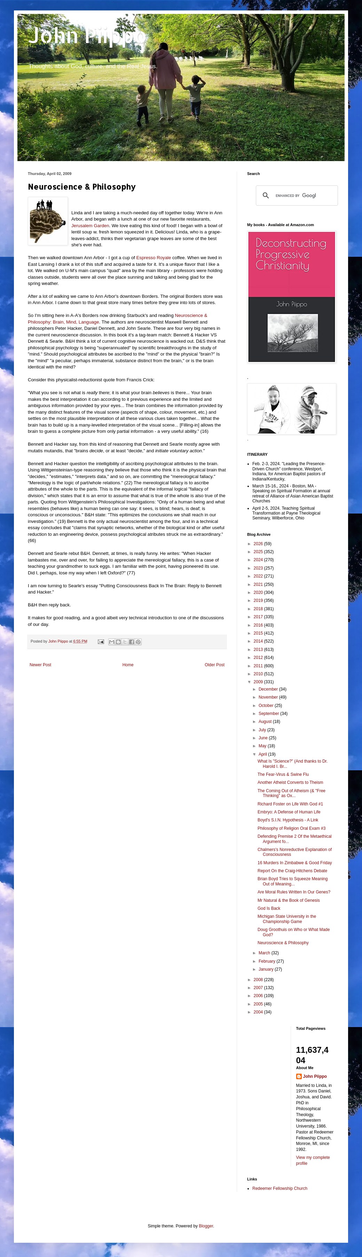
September (269, 713)
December (269, 689)
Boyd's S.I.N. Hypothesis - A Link (288, 820)
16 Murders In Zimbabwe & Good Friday (295, 862)
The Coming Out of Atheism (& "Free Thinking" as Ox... (291, 793)
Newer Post (40, 664)
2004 (259, 1012)
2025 (259, 551)
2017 (259, 616)
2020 (259, 592)
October (267, 705)
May (263, 745)
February (267, 961)
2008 (259, 979)
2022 (259, 576)
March (265, 952)
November (269, 697)
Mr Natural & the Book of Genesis (289, 900)
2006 (259, 995)
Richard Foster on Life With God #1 (290, 804)
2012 (259, 657)
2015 (259, 633)
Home (128, 664)
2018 (259, 608)
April (263, 754)
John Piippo (87, 35)
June (264, 737)
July (263, 729)
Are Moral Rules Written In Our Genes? (294, 892)
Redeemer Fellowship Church (279, 1188)
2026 (259, 543)
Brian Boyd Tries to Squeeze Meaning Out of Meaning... (293, 881)
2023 (259, 568)
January (267, 969)
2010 (259, 673)
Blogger (206, 1226)
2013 (259, 649)
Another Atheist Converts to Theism (290, 782)
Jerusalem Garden (90, 225)
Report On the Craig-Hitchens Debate (292, 870)
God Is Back (269, 908)
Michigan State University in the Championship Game (287, 919)
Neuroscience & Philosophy (283, 942)
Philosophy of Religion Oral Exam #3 (291, 828)
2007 (259, 987)
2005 (259, 1004)
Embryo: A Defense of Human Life (289, 812)
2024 (259, 559)
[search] (296, 195)
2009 (259, 681)
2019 (259, 600)
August (266, 721)
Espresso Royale (154, 257)
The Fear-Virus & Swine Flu (283, 774)
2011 (259, 665)
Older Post (215, 664)
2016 (259, 625)
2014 (259, 641)
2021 (259, 584)
